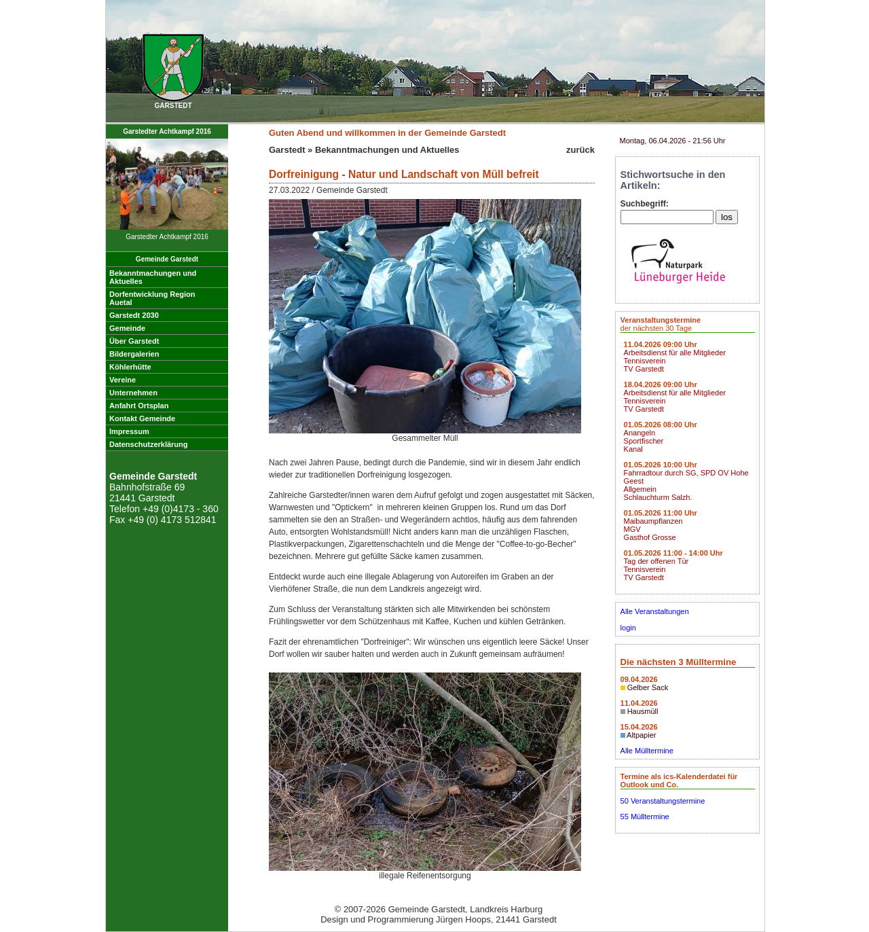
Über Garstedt (134, 341)
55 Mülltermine (645, 816)
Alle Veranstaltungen (655, 611)
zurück (580, 150)
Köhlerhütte (130, 367)
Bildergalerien (134, 354)
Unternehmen (133, 393)
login (628, 628)
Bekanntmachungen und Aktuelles (387, 150)
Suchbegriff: (645, 204)
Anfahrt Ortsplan (138, 405)
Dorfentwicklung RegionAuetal (152, 298)
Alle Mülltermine (647, 751)
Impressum (129, 431)
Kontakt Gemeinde (142, 418)
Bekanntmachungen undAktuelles (152, 277)
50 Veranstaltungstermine (663, 801)
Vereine (122, 380)
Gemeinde (127, 328)
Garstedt (287, 150)
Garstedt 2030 (134, 315)
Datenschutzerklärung (148, 444)
